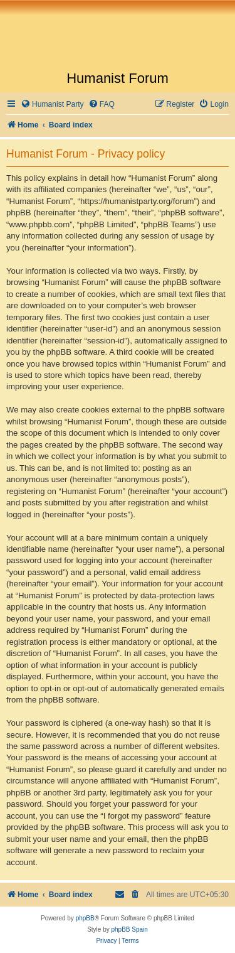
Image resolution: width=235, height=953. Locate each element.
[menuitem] (52, 104)
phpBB (85, 918)
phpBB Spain (129, 929)
